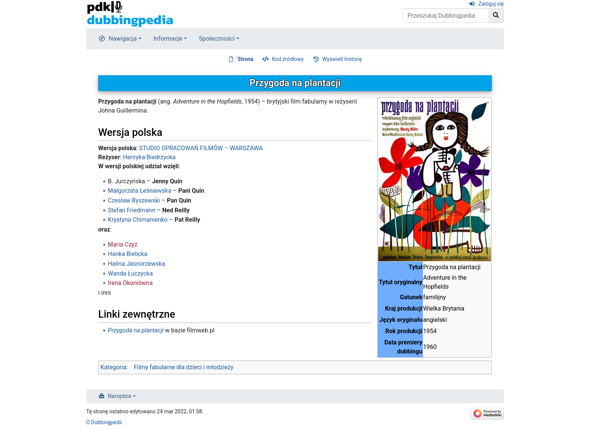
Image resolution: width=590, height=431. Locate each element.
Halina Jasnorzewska (136, 263)
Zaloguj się (491, 4)
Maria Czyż (123, 244)
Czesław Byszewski (134, 200)
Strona (246, 59)
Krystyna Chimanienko (138, 219)
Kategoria (113, 367)
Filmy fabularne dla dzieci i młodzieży (183, 367)
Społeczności (217, 38)
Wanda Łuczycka (130, 273)
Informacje (168, 38)
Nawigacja (123, 38)
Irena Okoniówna (130, 282)
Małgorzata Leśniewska (140, 190)
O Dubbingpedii (104, 422)
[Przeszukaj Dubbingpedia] (446, 15)
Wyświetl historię (342, 59)
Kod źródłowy (288, 59)
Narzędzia (119, 396)
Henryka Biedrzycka (149, 157)
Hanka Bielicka (128, 253)
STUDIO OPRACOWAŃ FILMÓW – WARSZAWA (201, 148)
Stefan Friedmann (131, 210)
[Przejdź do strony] (496, 15)
